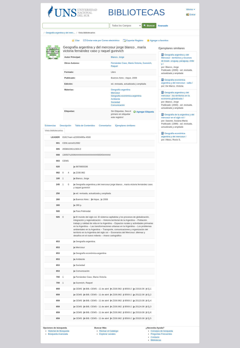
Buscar (149, 25)
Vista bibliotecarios (54, 130)
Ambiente (115, 99)
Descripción (65, 125)
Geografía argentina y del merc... (60, 33)
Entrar (190, 14)
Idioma (190, 9)
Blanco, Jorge (117, 57)
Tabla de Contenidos (85, 125)
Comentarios (105, 125)
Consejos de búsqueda (162, 331)
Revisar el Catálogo (108, 331)
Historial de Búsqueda (58, 331)
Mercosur (115, 93)
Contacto (155, 337)
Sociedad (115, 102)
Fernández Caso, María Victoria (126, 63)
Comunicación (118, 105)
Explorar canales (107, 334)
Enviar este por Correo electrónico (101, 40)
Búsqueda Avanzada (58, 334)
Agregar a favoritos (157, 40)
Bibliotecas (156, 340)
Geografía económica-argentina (126, 96)
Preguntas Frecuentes (161, 334)
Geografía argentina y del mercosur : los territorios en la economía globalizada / (175, 95)
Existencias (50, 125)
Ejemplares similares (125, 125)
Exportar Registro (133, 40)
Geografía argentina (120, 89)
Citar (76, 40)
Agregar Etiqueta (143, 111)
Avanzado (163, 25)
